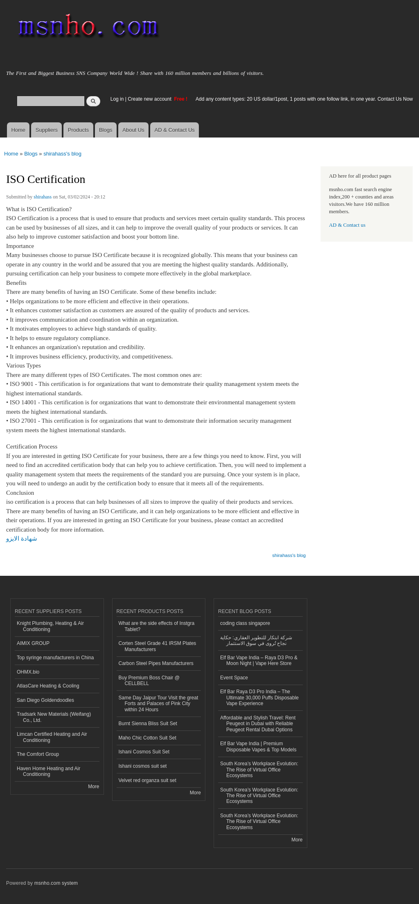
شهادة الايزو (21, 538)
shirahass (43, 197)
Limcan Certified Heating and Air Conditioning (52, 737)
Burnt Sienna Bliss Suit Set (148, 723)
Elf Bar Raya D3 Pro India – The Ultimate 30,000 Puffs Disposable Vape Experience (259, 697)
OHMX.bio (28, 672)
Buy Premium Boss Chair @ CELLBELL (149, 680)
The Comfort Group (38, 754)
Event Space (234, 678)
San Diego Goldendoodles (45, 700)
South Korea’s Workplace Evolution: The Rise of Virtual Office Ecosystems (259, 769)
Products (78, 130)
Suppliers (47, 130)
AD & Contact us (347, 225)
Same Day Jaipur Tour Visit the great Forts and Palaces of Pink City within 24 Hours (158, 703)
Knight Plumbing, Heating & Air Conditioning (50, 626)
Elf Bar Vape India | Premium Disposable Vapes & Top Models (258, 746)
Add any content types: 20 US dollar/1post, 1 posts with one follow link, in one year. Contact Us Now (304, 99)
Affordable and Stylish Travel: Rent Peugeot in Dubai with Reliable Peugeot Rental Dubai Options (257, 724)
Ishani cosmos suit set (143, 766)
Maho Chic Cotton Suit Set (147, 738)
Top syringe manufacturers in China (55, 658)
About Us (133, 130)
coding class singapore (245, 623)
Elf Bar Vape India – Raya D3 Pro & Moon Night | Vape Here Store (258, 660)
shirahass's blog (62, 154)
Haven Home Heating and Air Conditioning (48, 771)
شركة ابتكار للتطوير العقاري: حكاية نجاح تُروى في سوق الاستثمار (256, 640)
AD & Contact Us (175, 130)
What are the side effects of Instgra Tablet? (157, 626)
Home (18, 130)
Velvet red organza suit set (147, 780)
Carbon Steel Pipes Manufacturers (156, 663)
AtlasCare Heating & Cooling (48, 686)
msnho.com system (56, 883)
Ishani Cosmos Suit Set (144, 752)
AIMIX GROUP (33, 643)
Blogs (106, 130)
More (93, 786)
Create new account (150, 99)
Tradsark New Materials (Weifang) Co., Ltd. (54, 717)
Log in (117, 99)
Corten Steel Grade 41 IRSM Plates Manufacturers (157, 646)
